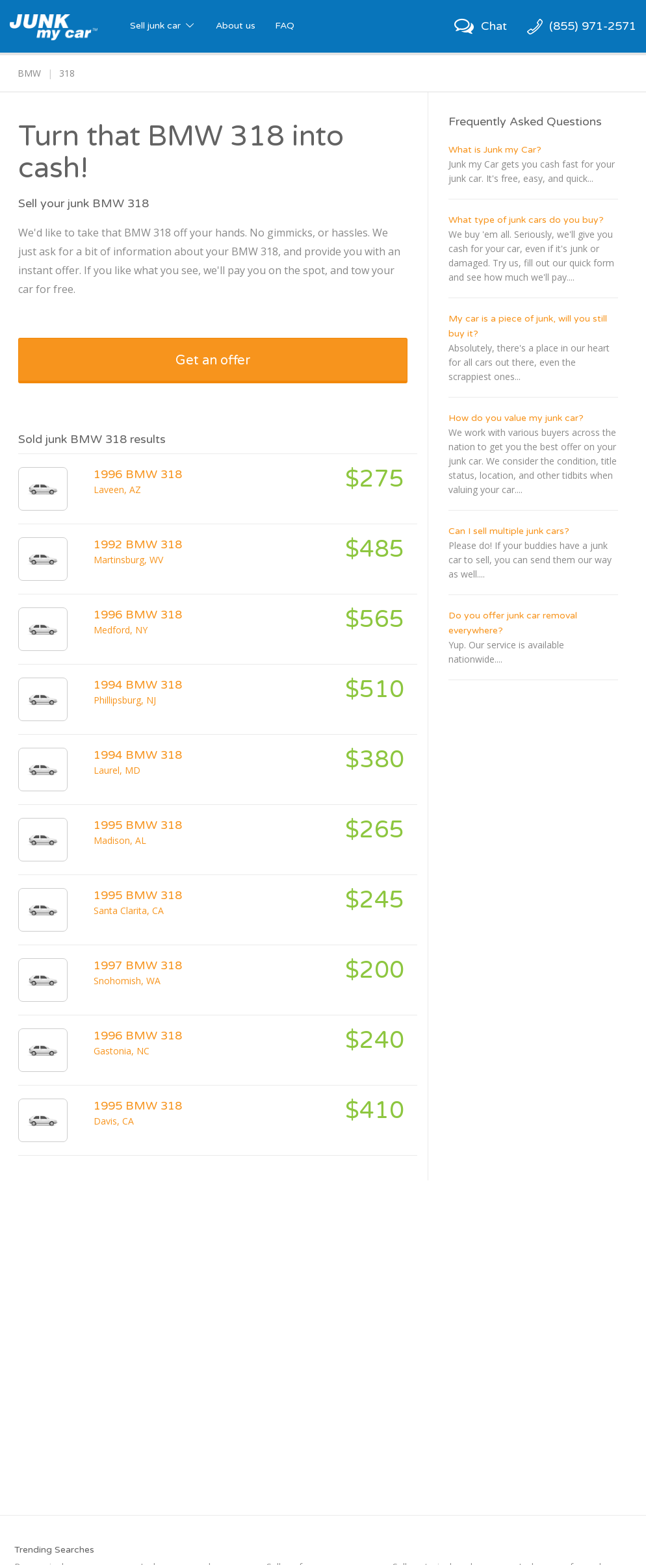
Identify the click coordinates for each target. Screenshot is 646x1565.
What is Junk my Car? (494, 149)
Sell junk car (163, 25)
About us (235, 25)
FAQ (284, 25)
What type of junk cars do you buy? (526, 219)
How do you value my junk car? (516, 418)
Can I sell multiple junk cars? (508, 531)
